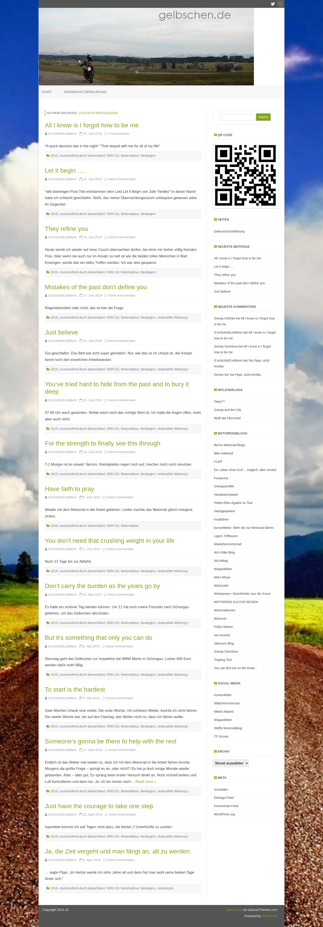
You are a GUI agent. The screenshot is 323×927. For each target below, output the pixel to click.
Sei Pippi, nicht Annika (245, 374)
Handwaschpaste (226, 494)
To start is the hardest (75, 689)
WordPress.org (224, 814)
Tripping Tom (223, 660)
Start (47, 92)
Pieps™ (219, 401)
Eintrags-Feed (224, 797)
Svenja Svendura (226, 346)
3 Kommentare (119, 133)
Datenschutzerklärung (85, 92)
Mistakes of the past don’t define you (96, 287)
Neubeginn (148, 155)
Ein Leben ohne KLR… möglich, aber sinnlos (245, 470)
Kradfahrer (221, 519)
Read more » (145, 782)
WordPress (269, 916)
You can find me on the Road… (236, 668)
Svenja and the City (227, 410)
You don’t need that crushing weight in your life (110, 540)
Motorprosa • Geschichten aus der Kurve (242, 593)
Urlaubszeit (165, 888)
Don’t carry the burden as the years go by (102, 585)
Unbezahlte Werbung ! (172, 317)
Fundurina (221, 478)
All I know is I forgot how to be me (92, 125)
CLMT (218, 461)
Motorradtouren (225, 610)
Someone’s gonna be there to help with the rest (110, 741)
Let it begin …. (65, 170)
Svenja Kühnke (224, 318)
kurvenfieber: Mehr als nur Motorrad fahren (244, 528)
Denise (219, 374)
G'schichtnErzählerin (98, 113)
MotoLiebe (221, 585)
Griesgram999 (224, 486)
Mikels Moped (223, 711)
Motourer (220, 618)
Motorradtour (130, 155)
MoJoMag (221, 560)
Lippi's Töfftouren (226, 536)
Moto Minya (222, 577)
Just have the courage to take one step (99, 806)
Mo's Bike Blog (224, 552)
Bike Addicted (223, 453)
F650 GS (113, 155)
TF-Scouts (221, 736)
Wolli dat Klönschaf (227, 418)
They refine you (66, 228)
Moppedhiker (223, 569)
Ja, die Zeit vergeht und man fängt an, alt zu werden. (118, 851)
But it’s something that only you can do (98, 637)
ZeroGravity (234, 910)
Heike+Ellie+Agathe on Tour (233, 503)
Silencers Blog (224, 643)
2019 (54, 155)
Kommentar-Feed (226, 806)
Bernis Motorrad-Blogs (229, 445)
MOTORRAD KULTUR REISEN (236, 602)
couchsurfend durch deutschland (82, 155)
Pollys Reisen (223, 627)
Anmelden (221, 789)
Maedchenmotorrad (227, 544)
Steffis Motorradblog (228, 728)
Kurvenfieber (223, 695)
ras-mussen (222, 635)
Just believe (61, 332)
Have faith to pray (69, 488)
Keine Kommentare (122, 179)
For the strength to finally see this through (102, 443)
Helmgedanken (224, 511)
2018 (54, 888)
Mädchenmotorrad (227, 703)
